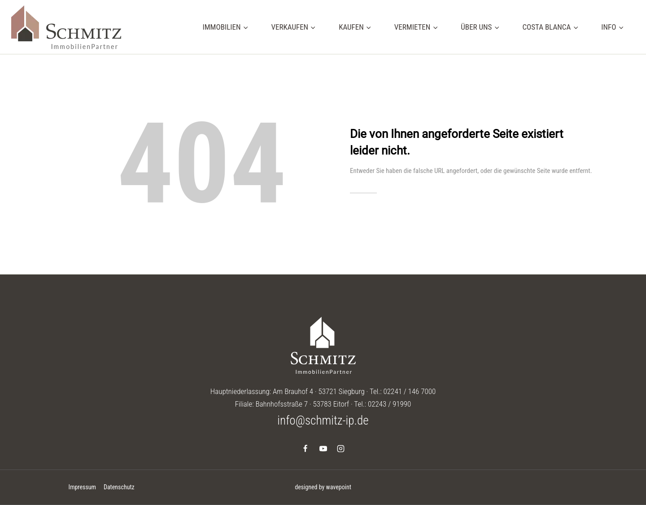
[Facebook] (305, 448)
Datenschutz (119, 487)
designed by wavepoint (323, 487)
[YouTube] (323, 448)
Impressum (82, 487)
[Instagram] (340, 448)
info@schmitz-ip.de (322, 420)
